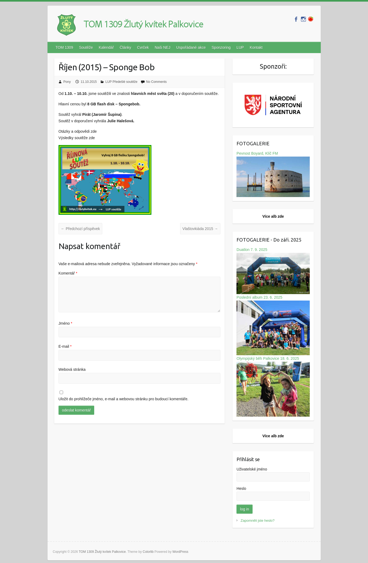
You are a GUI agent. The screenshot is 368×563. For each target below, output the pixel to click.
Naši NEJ (162, 47)
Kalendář (106, 47)
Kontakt (256, 47)
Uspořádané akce (191, 47)
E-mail (65, 346)
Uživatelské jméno (251, 469)
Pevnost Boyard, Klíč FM (273, 174)
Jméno (65, 323)
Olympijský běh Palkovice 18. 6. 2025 (273, 386)
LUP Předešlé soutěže (121, 82)
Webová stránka (72, 369)
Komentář (68, 273)
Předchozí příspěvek (80, 229)
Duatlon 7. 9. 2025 (273, 270)
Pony (67, 82)
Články (125, 47)
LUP (240, 47)
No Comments (156, 82)
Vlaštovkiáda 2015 (200, 229)
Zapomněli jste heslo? (257, 520)
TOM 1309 (64, 47)
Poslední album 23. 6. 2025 (273, 325)
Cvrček (143, 47)
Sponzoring (221, 47)
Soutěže (86, 47)
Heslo (241, 488)
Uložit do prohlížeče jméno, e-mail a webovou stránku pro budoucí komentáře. (123, 399)
